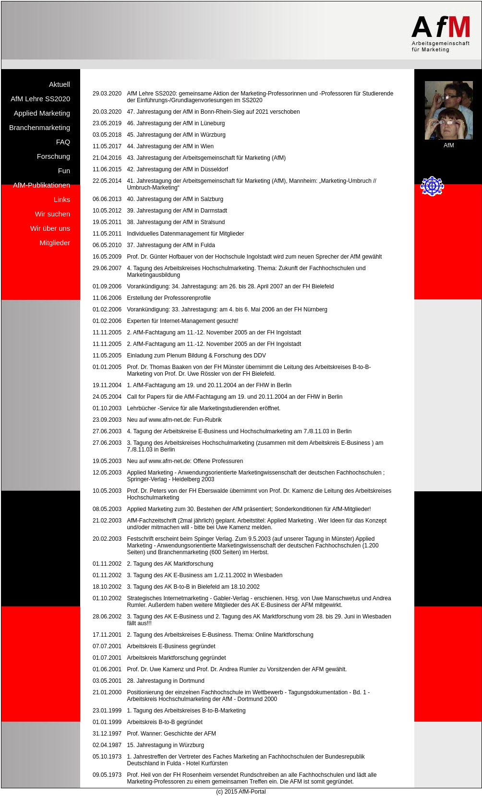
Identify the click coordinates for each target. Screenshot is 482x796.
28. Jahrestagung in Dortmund (165, 680)
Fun (64, 171)
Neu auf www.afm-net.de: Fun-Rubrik (174, 419)
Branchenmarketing (39, 127)
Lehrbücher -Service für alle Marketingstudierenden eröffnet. (203, 408)
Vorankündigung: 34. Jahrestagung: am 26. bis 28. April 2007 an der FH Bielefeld (230, 286)
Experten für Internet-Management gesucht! (182, 321)
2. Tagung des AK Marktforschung (170, 563)
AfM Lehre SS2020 (40, 99)
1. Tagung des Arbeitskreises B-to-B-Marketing (186, 710)
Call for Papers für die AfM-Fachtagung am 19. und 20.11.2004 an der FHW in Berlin (234, 396)
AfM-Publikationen (41, 185)
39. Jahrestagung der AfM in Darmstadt (177, 210)
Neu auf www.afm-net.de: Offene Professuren (185, 461)
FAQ (63, 142)
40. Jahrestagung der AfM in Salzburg (175, 199)
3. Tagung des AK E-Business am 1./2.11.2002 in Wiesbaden (204, 575)
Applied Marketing (42, 113)
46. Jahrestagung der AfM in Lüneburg (176, 123)
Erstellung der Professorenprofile (169, 298)
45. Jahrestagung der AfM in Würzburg (176, 134)
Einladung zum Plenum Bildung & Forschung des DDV (196, 355)
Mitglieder (55, 243)
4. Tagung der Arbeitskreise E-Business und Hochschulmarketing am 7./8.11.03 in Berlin (239, 431)
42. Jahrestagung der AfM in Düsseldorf (177, 169)
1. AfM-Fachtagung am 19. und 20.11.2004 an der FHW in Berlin (209, 385)
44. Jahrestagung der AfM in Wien (170, 146)
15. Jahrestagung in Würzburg (165, 745)
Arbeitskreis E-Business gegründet (171, 646)
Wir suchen (52, 214)
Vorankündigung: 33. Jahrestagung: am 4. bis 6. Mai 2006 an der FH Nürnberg (227, 309)
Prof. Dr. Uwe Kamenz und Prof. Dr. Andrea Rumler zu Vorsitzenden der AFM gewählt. (237, 669)
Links (62, 199)
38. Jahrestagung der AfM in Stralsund (176, 222)
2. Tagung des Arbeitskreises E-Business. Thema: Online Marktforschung (220, 634)
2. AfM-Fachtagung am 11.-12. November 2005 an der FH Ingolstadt (214, 332)
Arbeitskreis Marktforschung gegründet (176, 657)
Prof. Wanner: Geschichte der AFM (171, 733)
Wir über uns (50, 228)
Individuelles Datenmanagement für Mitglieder (185, 233)
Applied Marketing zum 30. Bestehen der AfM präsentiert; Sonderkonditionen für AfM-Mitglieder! (249, 509)
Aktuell (59, 84)
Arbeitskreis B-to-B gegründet (164, 722)
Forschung (53, 156)
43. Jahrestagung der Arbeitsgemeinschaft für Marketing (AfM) (206, 157)
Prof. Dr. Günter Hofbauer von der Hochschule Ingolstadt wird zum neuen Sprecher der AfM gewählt (254, 256)
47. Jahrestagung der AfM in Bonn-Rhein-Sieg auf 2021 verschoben (213, 111)
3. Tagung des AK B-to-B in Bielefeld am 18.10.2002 (193, 586)
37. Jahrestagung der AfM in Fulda (171, 245)
